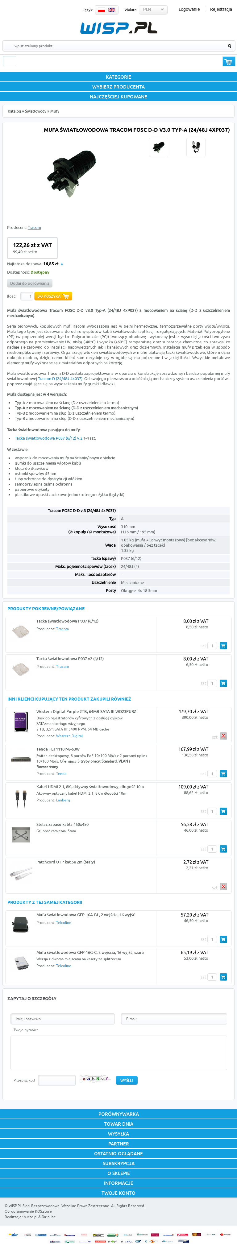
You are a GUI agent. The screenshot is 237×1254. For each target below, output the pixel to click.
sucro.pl (30, 1217)
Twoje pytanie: (26, 1030)
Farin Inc (49, 1217)
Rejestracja (221, 9)
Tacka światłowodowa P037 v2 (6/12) (70, 658)
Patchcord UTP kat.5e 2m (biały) (65, 861)
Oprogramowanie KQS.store (28, 1211)
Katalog (14, 111)
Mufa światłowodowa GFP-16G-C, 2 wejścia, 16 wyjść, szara (90, 952)
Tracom (34, 227)
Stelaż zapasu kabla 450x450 (62, 824)
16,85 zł (51, 264)
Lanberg (63, 800)
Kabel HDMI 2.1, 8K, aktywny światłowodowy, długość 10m (90, 786)
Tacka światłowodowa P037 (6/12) (67, 621)
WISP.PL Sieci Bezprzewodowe (34, 1205)
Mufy (54, 111)
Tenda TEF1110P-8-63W (58, 749)
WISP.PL (118, 28)
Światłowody (35, 111)
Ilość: (11, 296)
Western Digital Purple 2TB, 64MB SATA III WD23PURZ (86, 711)
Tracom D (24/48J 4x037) (60, 378)
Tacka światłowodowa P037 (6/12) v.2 (48, 438)
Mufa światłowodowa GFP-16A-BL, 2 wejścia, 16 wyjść (85, 914)
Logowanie (189, 9)
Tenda (61, 773)
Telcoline (63, 922)
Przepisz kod (24, 1080)
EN (111, 9)
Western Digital (69, 736)
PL (101, 9)
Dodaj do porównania (29, 283)
